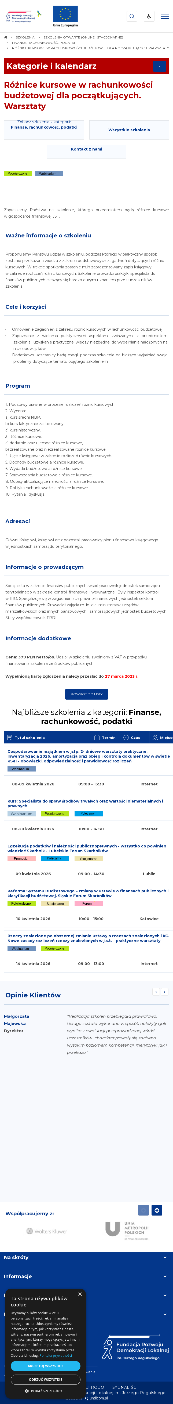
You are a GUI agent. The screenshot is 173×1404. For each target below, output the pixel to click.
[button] (45, 1390)
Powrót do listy (86, 694)
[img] (65, 16)
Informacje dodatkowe (38, 638)
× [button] (80, 1295)
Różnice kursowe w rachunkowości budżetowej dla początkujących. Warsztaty (78, 95)
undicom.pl (96, 1398)
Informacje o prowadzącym (44, 567)
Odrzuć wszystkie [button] (45, 1379)
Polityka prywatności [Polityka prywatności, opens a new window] (56, 1355)
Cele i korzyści (25, 307)
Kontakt (14, 1314)
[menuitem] (125, 1387)
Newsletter (18, 1295)
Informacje (18, 1276)
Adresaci (17, 521)
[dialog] (45, 1344)
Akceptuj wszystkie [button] (45, 1366)
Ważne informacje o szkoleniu (48, 235)
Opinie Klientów (33, 995)
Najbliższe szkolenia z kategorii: (86, 717)
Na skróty (16, 1257)
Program (17, 386)
